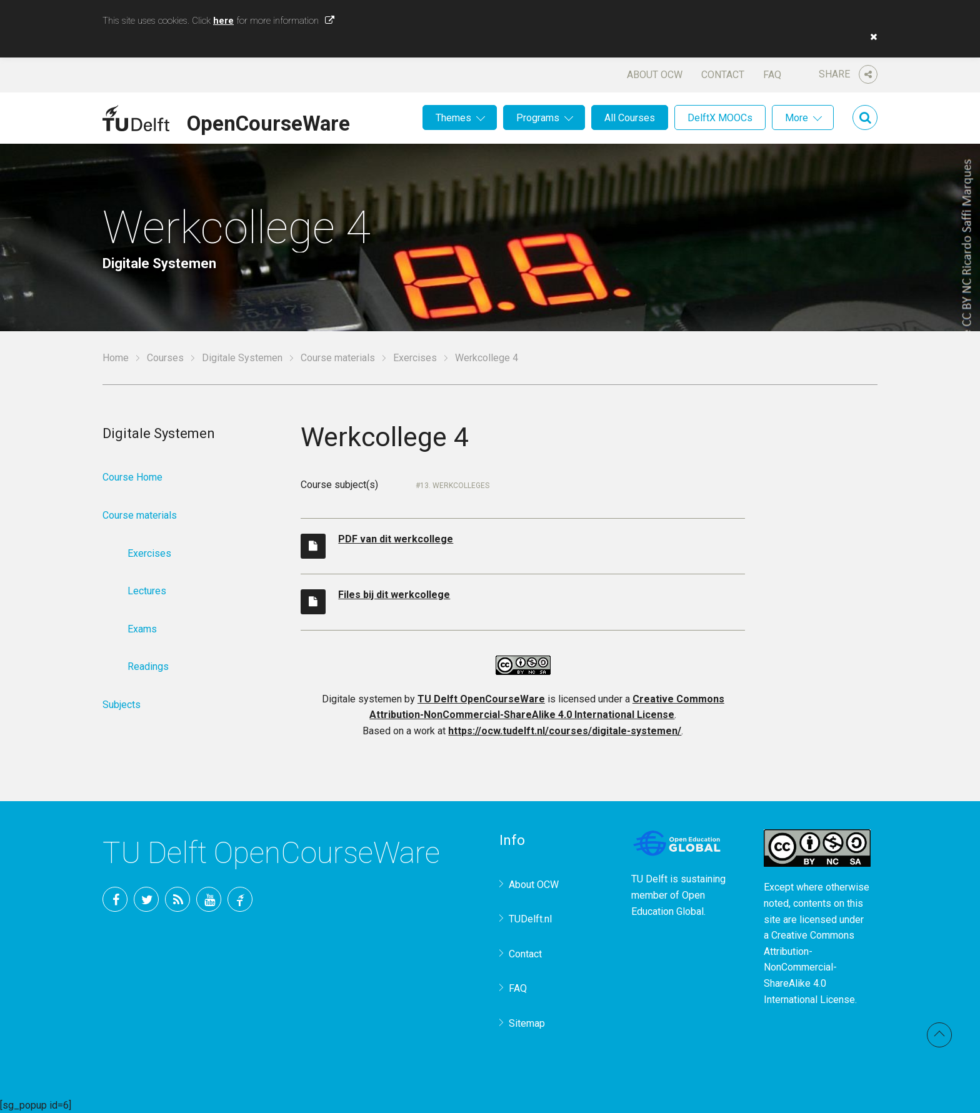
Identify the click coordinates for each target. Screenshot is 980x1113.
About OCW (654, 75)
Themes (453, 118)
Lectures (147, 591)
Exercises (415, 358)
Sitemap (527, 1023)
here (223, 20)
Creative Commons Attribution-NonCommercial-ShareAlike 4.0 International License (809, 967)
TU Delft (240, 899)
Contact (722, 75)
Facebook (115, 899)
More (796, 118)
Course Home (132, 477)
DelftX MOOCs (720, 118)
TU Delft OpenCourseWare (481, 699)
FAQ (772, 75)
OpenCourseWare (268, 121)
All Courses (629, 118)
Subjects (121, 705)
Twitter (146, 899)
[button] (871, 37)
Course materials (338, 358)
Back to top (939, 1034)
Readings (148, 666)
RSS (177, 899)
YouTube (208, 899)
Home (115, 358)
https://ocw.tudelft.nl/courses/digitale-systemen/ (564, 731)
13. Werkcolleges (454, 485)
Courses (165, 358)
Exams (142, 629)
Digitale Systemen (242, 358)
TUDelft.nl (530, 919)
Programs (537, 118)
